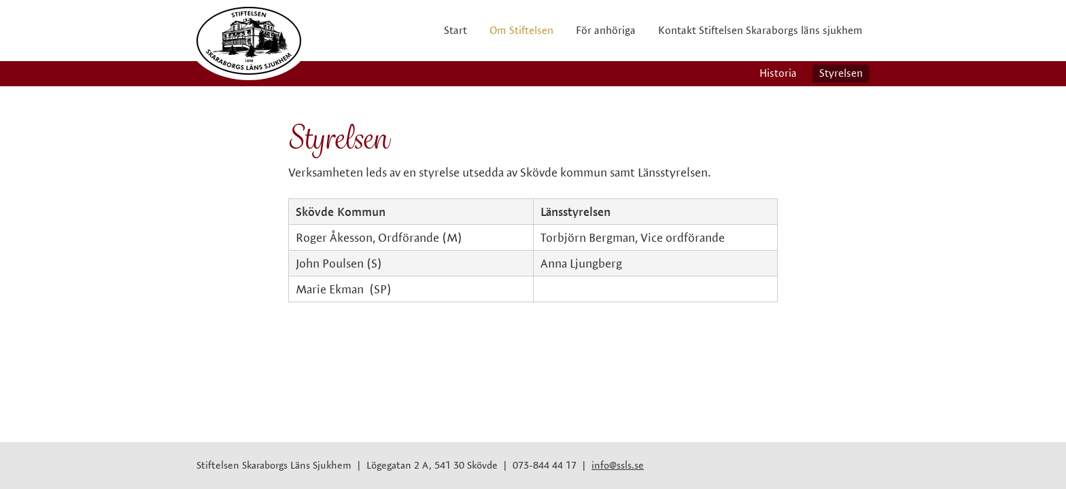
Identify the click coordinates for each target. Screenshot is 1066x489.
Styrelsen (841, 73)
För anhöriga (606, 30)
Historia (778, 73)
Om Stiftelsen (521, 30)
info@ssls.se (617, 464)
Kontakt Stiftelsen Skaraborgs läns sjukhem (760, 30)
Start (455, 30)
